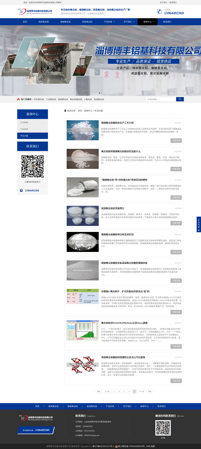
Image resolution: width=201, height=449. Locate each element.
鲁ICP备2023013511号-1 (103, 446)
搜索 (180, 99)
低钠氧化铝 (63, 99)
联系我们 (173, 2)
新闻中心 (147, 22)
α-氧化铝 (88, 99)
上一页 (107, 391)
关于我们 (163, 2)
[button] (99, 93)
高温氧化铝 (87, 22)
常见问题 (24, 136)
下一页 (141, 391)
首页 (25, 22)
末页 (149, 391)
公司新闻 (24, 122)
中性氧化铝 (39, 99)
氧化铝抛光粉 (76, 99)
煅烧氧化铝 (65, 22)
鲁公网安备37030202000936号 (130, 446)
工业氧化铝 (51, 99)
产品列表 (108, 22)
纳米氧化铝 (44, 22)
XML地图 (150, 446)
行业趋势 (24, 129)
